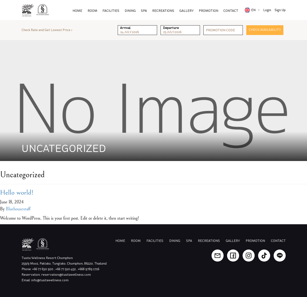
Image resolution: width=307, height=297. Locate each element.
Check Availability (265, 30)
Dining (130, 11)
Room (92, 11)
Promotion (255, 241)
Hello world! (17, 192)
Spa (144, 11)
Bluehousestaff (18, 209)
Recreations (163, 11)
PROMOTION (208, 11)
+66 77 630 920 (43, 269)
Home (77, 11)
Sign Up (280, 10)
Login (267, 10)
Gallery (186, 11)
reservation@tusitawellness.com (66, 275)
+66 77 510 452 (65, 269)
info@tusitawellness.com (50, 280)
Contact (230, 11)
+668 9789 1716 (88, 269)
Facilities (110, 11)
